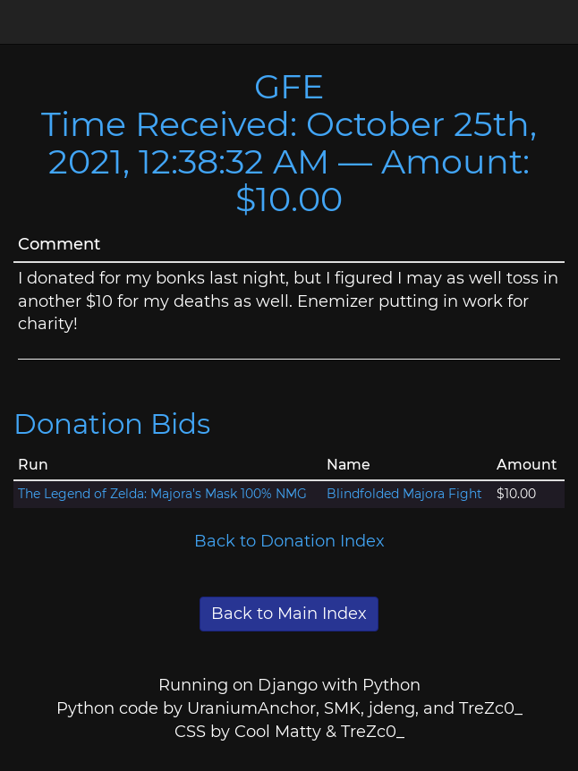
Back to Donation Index (289, 541)
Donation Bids (111, 424)
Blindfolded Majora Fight (404, 494)
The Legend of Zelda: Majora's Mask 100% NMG (162, 494)
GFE (289, 86)
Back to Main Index (289, 613)
